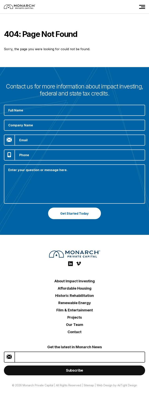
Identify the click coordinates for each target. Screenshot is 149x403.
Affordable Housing (74, 288)
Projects (74, 317)
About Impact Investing (74, 281)
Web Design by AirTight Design (117, 385)
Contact (74, 332)
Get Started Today (74, 213)
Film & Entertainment (74, 310)
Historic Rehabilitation (74, 296)
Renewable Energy (74, 303)
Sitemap (89, 385)
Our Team (74, 325)
